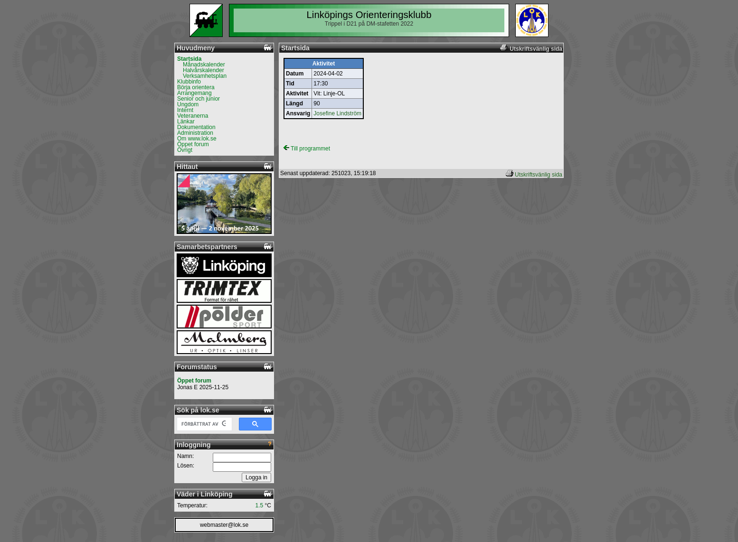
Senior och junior (198, 98)
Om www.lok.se (197, 138)
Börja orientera (196, 87)
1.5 (259, 505)
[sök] (203, 424)
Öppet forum (193, 144)
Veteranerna (192, 115)
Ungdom (188, 104)
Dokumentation (196, 127)
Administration (195, 133)
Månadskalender (204, 64)
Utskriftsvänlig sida (538, 174)
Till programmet (307, 148)
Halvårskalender (203, 70)
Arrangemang (194, 93)
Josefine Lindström (337, 113)
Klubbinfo (189, 81)
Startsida (189, 59)
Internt (185, 110)
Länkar (186, 121)
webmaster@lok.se (224, 525)
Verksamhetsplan (205, 76)
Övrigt (184, 150)
